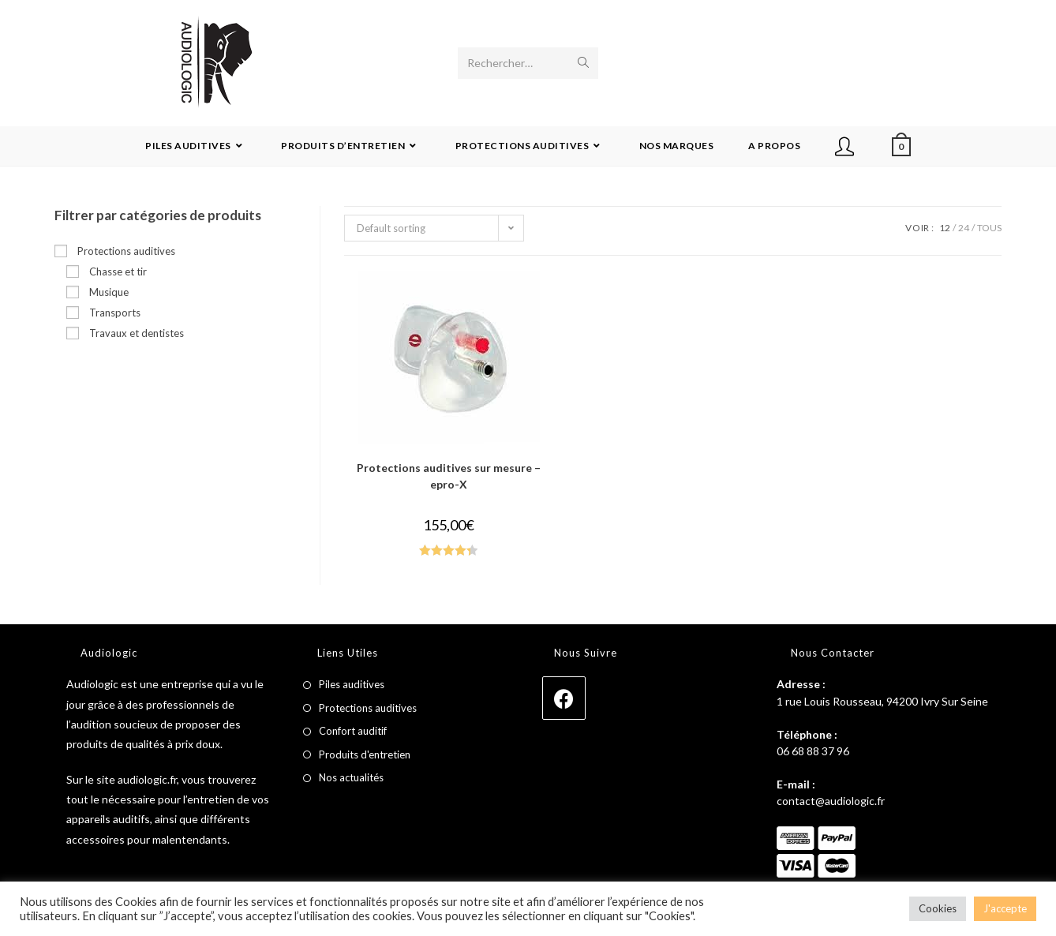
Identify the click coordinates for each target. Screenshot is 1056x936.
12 (944, 228)
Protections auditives (368, 708)
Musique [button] (109, 292)
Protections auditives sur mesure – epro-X (449, 476)
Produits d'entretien (364, 754)
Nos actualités (351, 777)
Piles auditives (351, 684)
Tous (989, 228)
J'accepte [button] (1005, 908)
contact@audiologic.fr (831, 800)
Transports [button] (114, 312)
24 (963, 228)
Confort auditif (353, 730)
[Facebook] (564, 698)
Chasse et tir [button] (118, 271)
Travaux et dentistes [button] (136, 333)
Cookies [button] (938, 908)
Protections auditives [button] (126, 251)
